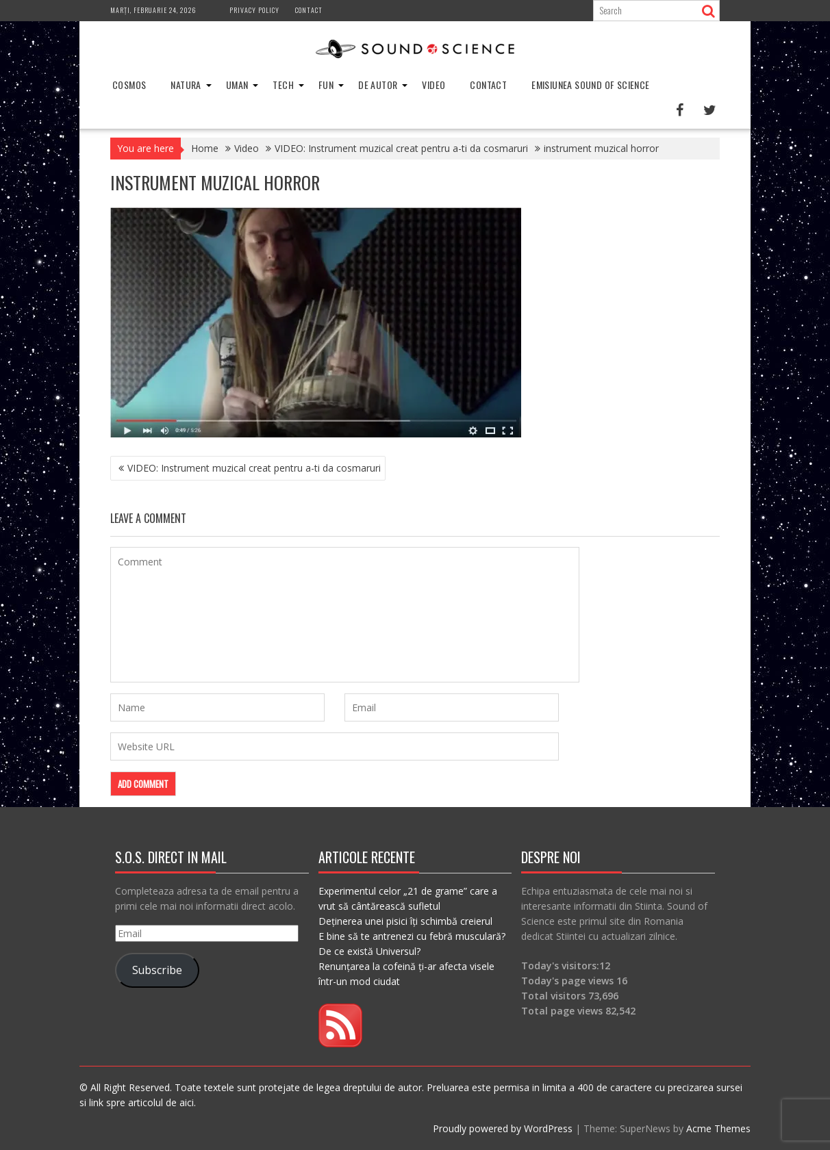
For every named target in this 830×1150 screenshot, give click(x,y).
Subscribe (157, 970)
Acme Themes (718, 1128)
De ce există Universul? (369, 951)
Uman (237, 84)
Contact (309, 10)
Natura (186, 84)
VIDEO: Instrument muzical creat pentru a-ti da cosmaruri (254, 467)
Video (433, 84)
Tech (283, 84)
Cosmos (129, 84)
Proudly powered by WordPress (503, 1128)
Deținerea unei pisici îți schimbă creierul (405, 921)
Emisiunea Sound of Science (590, 84)
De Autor (377, 84)
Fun (326, 84)
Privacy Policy (254, 10)
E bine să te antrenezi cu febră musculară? (411, 936)
